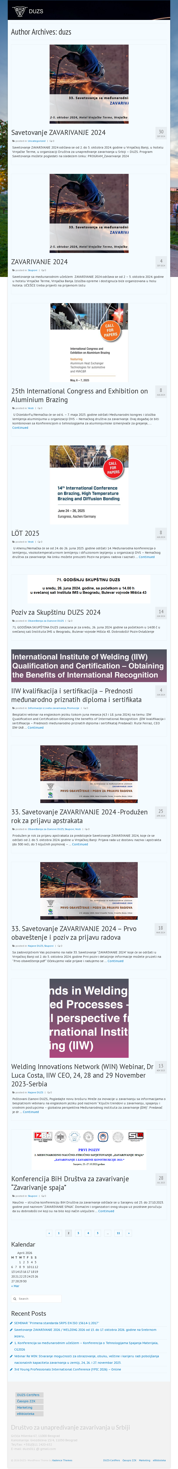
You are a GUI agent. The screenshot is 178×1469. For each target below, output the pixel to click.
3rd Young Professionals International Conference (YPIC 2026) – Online (67, 1369)
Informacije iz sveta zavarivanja (47, 708)
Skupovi (32, 270)
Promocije (73, 708)
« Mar (15, 1286)
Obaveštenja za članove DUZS (46, 620)
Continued (20, 428)
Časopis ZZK (26, 1401)
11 (118, 1233)
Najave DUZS (35, 945)
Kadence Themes (62, 1460)
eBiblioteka (25, 1414)
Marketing (24, 1407)
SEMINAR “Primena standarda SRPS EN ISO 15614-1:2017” (56, 1323)
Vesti (31, 408)
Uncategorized (36, 140)
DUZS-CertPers (28, 1395)
